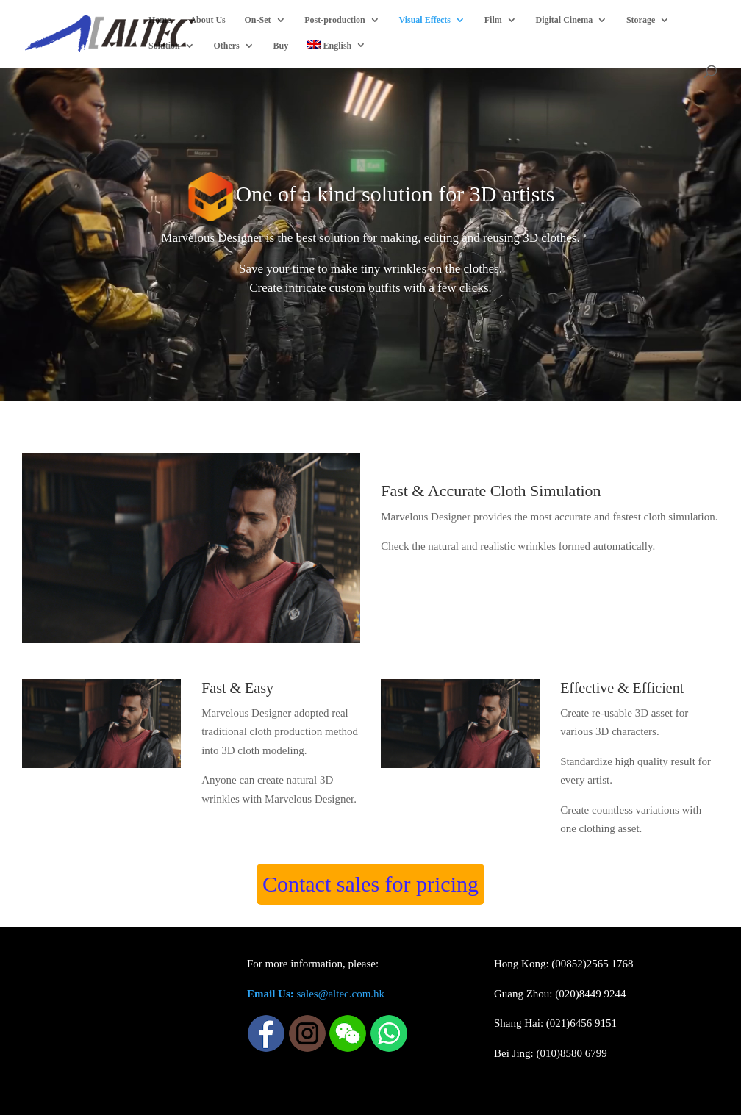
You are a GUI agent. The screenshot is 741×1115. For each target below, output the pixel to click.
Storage (640, 20)
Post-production (334, 20)
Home (159, 20)
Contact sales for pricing (370, 884)
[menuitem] (336, 52)
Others (226, 45)
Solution (164, 45)
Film (493, 20)
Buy (281, 45)
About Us (207, 20)
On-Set (258, 20)
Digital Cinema (564, 20)
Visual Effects (424, 20)
